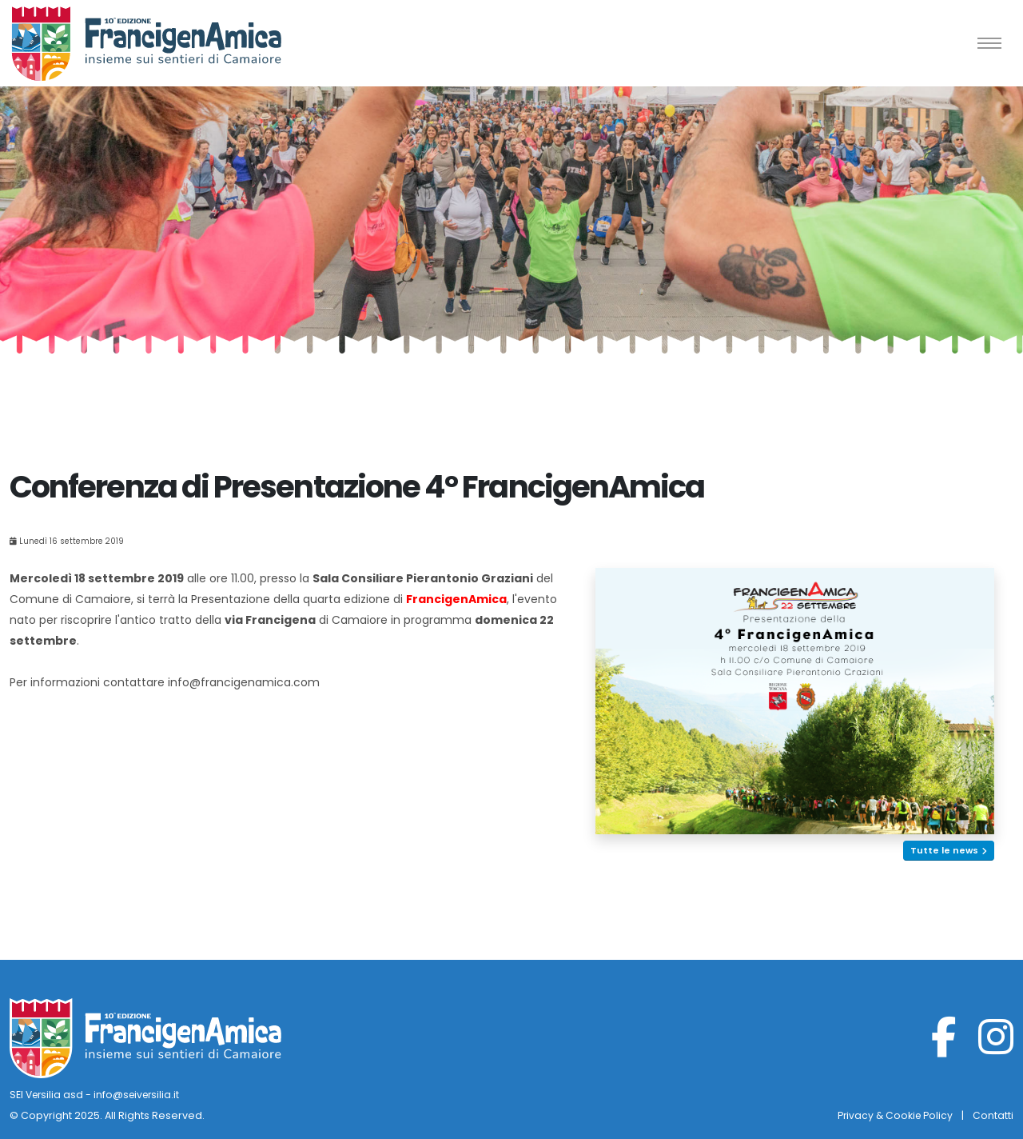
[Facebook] (944, 1048)
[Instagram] (995, 1048)
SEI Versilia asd (48, 1094)
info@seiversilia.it (141, 1094)
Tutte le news (948, 850)
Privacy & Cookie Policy (893, 1115)
